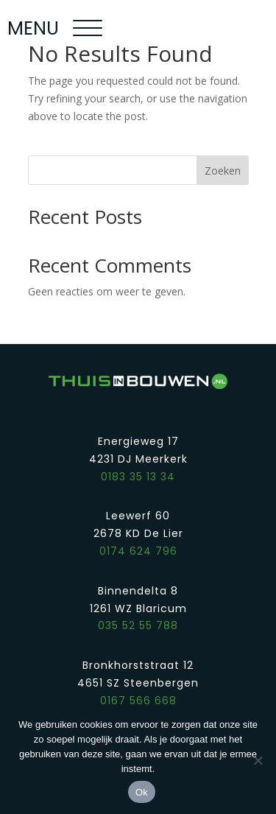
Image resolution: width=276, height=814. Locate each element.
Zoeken (223, 171)
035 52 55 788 (138, 625)
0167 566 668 (138, 700)
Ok (141, 792)
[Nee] (257, 760)
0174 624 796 (138, 551)
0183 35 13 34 (138, 476)
